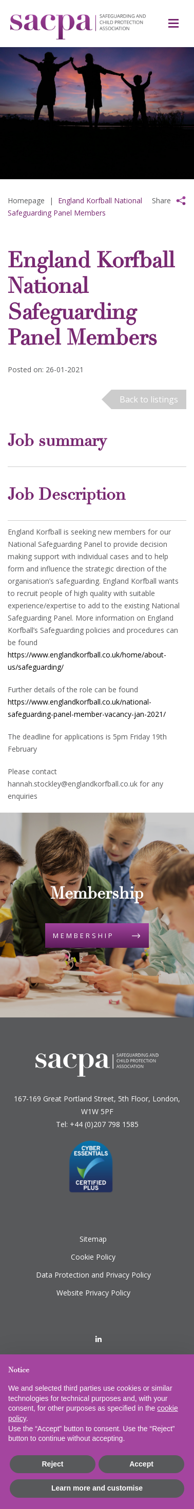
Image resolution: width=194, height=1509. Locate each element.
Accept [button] (141, 1464)
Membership (83, 935)
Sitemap (93, 1239)
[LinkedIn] (98, 1339)
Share (161, 200)
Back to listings (149, 399)
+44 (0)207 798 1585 (104, 1124)
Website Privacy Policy (93, 1293)
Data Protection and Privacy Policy (93, 1275)
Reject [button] (52, 1464)
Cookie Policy (93, 1257)
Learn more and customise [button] (97, 1488)
